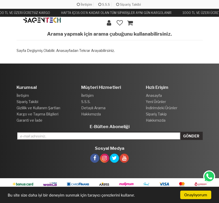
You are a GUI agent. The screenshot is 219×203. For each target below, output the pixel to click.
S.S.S (104, 4)
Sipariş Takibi (128, 4)
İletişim (84, 4)
